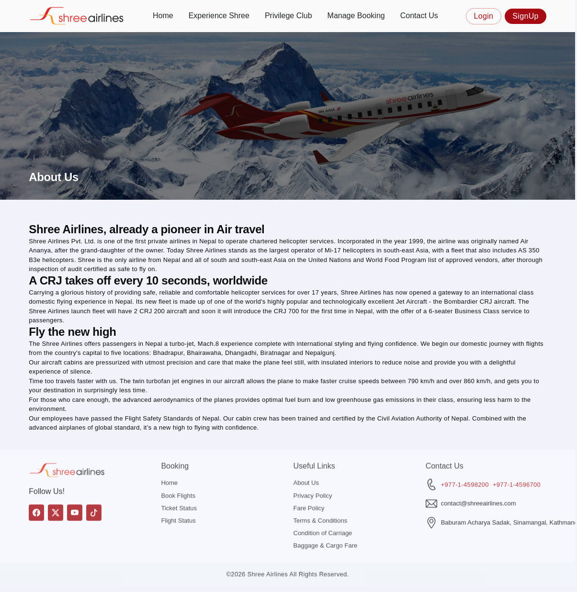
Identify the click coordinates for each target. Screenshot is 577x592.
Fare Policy (309, 490)
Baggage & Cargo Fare (326, 528)
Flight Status (178, 503)
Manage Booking (356, 15)
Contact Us (419, 15)
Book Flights (178, 477)
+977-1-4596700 (517, 466)
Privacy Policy (313, 477)
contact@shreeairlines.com (478, 486)
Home (163, 15)
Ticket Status (179, 490)
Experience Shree (219, 15)
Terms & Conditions (321, 503)
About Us (306, 465)
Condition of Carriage (323, 515)
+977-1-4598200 (465, 466)
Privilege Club (288, 15)
